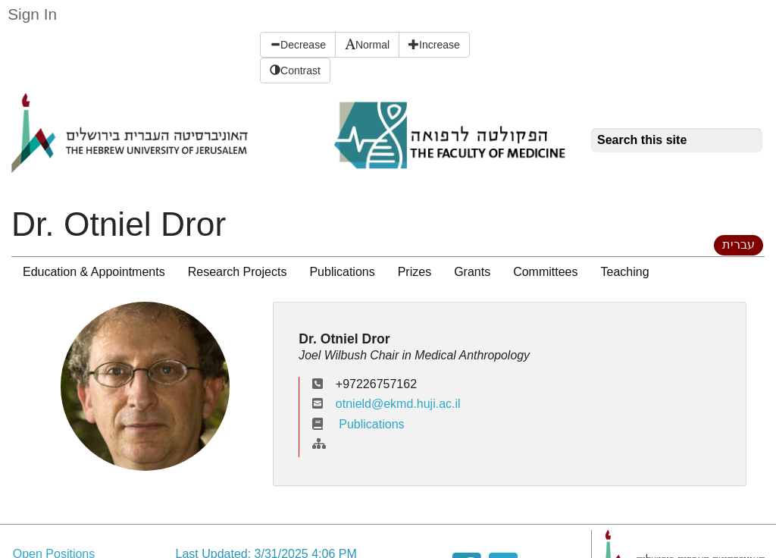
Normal (367, 45)
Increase (434, 45)
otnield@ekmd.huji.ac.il (398, 403)
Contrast (295, 70)
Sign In (32, 14)
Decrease (298, 45)
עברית (738, 244)
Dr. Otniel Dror (118, 224)
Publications (358, 424)
